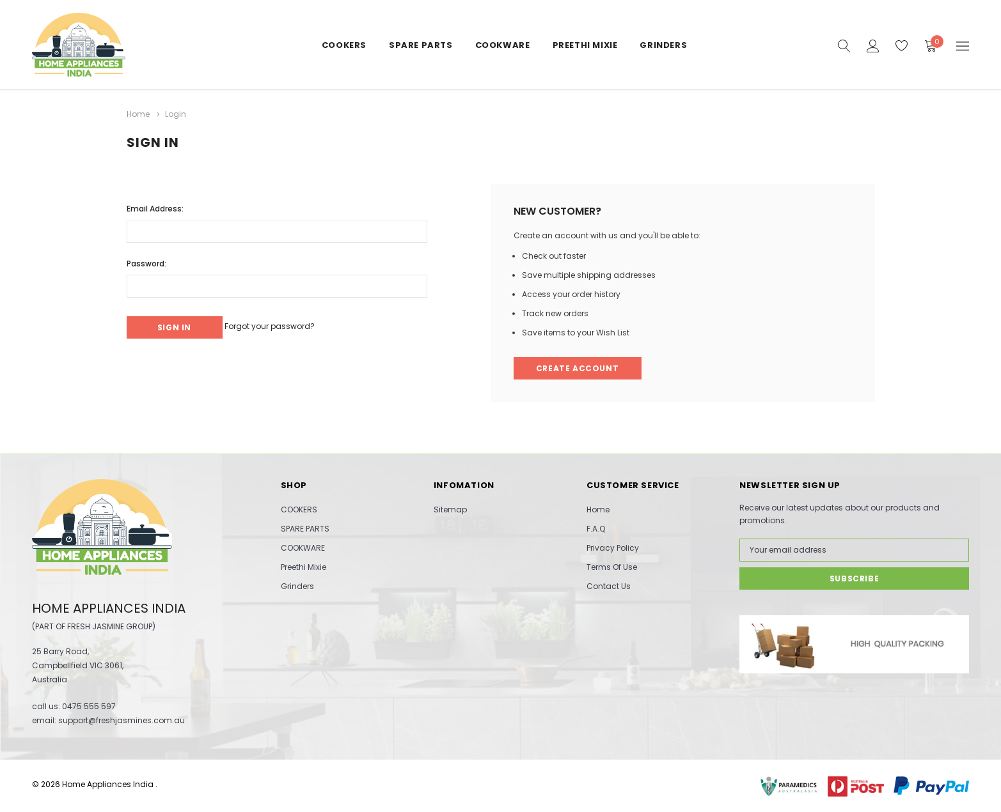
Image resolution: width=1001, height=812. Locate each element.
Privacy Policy (613, 547)
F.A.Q (596, 528)
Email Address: (155, 204)
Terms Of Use (612, 566)
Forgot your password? (289, 322)
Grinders (663, 45)
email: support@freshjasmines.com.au (108, 719)
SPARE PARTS (421, 45)
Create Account (579, 366)
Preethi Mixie (585, 45)
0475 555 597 (89, 705)
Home (598, 508)
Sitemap (450, 508)
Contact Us (609, 585)
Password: (146, 259)
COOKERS (344, 45)
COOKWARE (502, 45)
